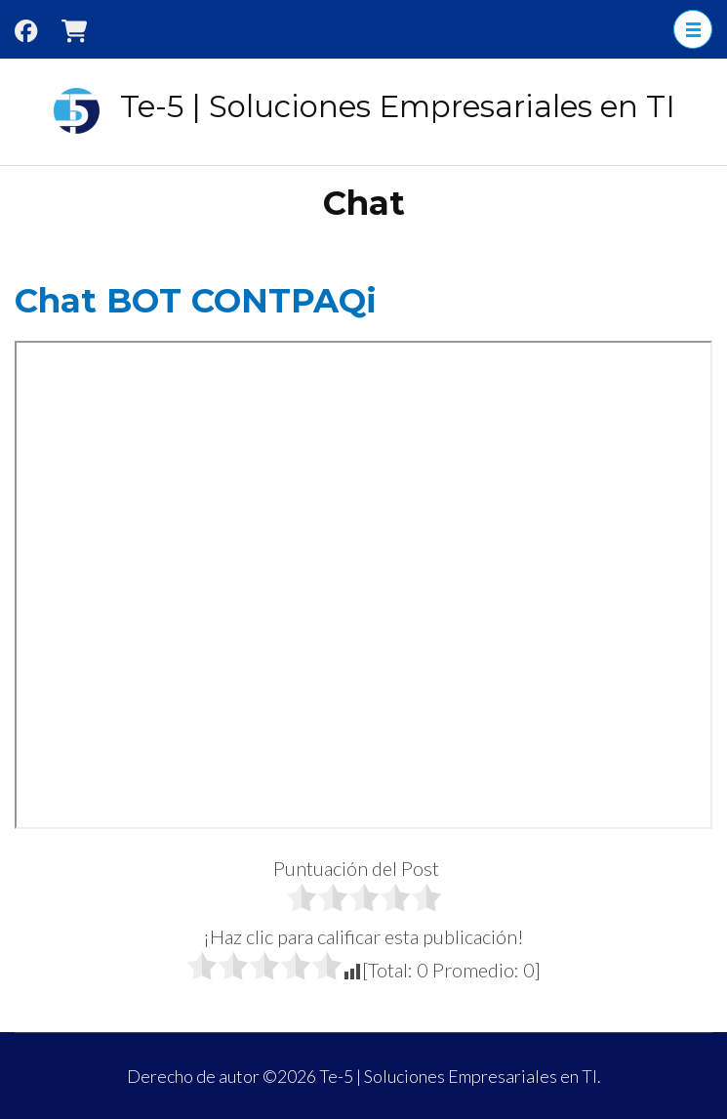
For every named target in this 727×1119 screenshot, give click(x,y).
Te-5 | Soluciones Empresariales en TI (397, 106)
